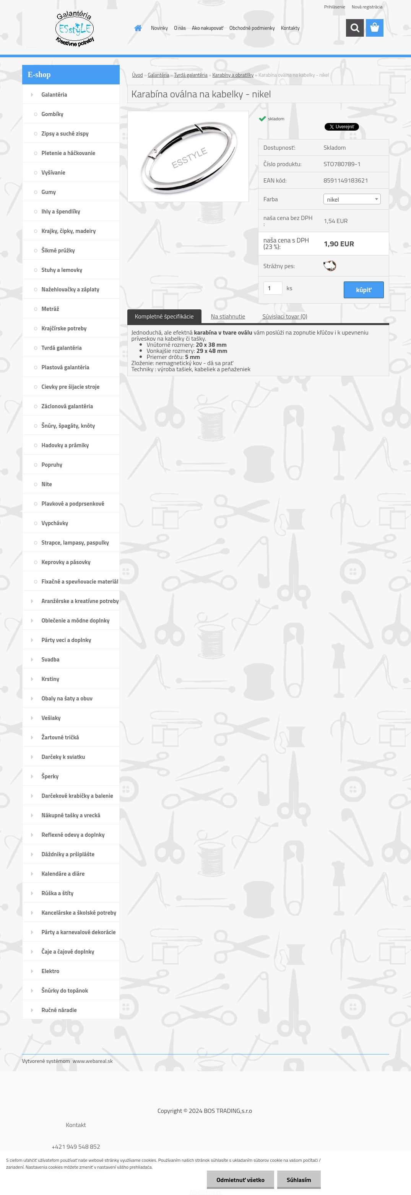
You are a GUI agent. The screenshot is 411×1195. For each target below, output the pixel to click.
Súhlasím (299, 1179)
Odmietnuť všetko (240, 1179)
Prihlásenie (334, 6)
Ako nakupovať (207, 28)
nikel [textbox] (333, 199)
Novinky (159, 28)
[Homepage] (136, 28)
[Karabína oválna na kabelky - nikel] (188, 114)
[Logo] (74, 28)
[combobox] (351, 199)
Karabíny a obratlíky (232, 75)
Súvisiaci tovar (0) (284, 316)
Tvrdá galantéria (190, 75)
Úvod (137, 75)
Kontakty (290, 28)
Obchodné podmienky (252, 28)
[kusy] (273, 288)
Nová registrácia (367, 6)
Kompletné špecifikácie (164, 316)
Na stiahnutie (228, 316)
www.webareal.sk (93, 1061)
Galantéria (158, 75)
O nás (180, 28)
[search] (355, 28)
